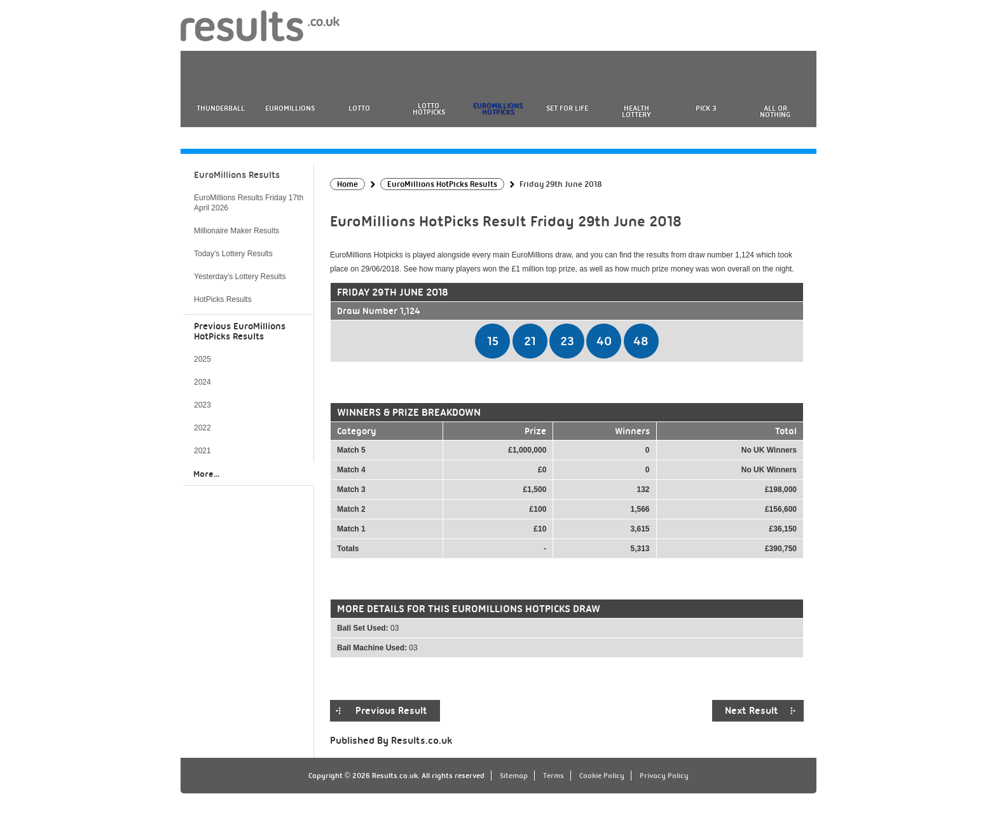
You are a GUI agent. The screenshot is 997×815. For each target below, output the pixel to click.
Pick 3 (706, 108)
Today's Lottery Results (233, 253)
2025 (202, 359)
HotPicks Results (223, 299)
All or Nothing (775, 111)
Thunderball (220, 108)
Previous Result (391, 710)
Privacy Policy (664, 775)
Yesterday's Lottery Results (240, 276)
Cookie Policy (601, 775)
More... (206, 474)
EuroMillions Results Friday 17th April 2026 (248, 202)
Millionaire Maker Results (236, 230)
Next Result (751, 710)
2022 (202, 427)
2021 (202, 450)
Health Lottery (636, 111)
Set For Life (567, 108)
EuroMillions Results (237, 175)
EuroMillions (290, 108)
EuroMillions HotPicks (498, 108)
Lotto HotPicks (429, 108)
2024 (202, 382)
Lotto (359, 108)
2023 (202, 405)
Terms (553, 775)
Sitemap (514, 775)
